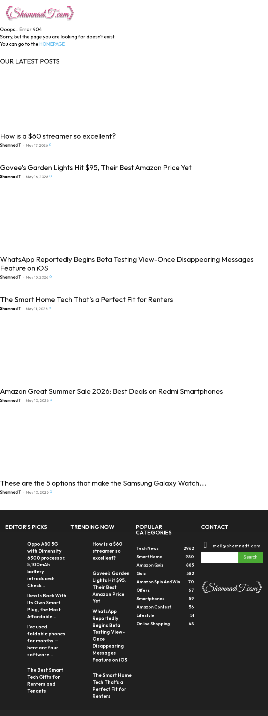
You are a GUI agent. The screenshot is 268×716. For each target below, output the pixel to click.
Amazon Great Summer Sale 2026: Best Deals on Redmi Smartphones (111, 391)
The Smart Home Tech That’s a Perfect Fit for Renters (86, 299)
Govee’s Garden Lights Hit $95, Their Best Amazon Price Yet (96, 167)
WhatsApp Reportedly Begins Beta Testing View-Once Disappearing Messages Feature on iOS (127, 263)
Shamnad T (10, 145)
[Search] (250, 557)
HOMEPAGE (52, 44)
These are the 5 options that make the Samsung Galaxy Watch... (103, 482)
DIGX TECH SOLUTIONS (59, 695)
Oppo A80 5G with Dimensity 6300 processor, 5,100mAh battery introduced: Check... (46, 558)
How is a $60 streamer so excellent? (58, 135)
